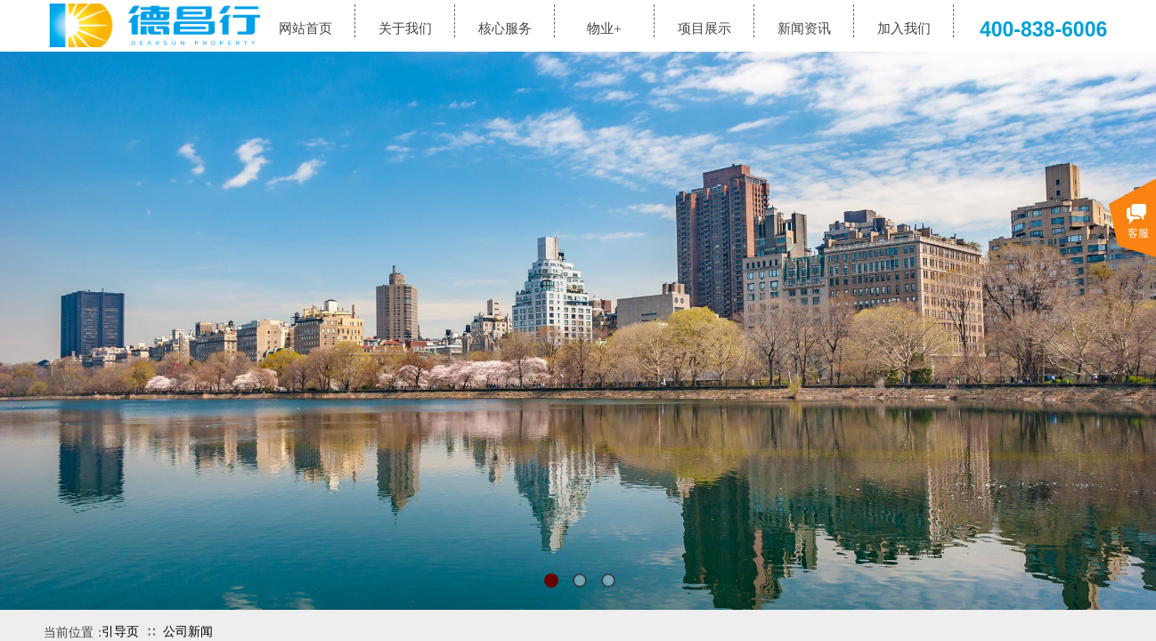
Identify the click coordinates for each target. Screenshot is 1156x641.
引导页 (120, 631)
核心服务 (505, 28)
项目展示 (704, 28)
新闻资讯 (804, 28)
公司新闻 (188, 631)
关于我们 (405, 28)
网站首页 (305, 28)
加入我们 (904, 28)
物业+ (604, 28)
